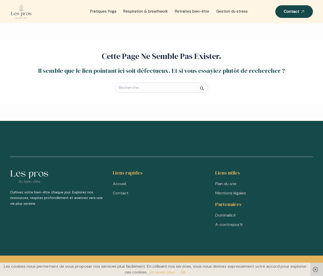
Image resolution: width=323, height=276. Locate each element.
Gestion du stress (232, 11)
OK (183, 272)
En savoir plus (162, 272)
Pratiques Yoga (103, 11)
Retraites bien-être (192, 11)
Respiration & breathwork (145, 11)
